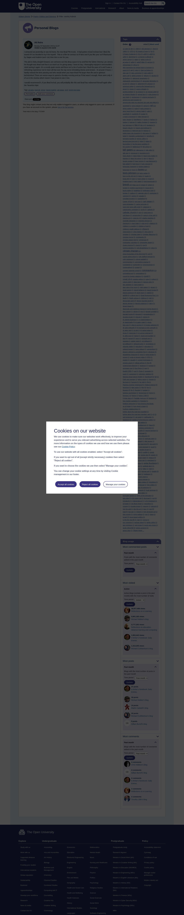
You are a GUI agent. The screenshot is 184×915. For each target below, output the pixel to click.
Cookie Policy (68, 446)
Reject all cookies (90, 484)
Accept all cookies (66, 484)
